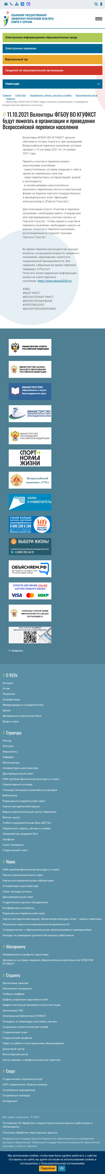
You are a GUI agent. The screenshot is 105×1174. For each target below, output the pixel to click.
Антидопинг (10, 1101)
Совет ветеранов (13, 844)
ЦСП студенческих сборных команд (25, 1084)
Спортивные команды (16, 1095)
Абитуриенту (15, 946)
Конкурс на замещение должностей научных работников (38, 935)
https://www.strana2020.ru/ (55, 281)
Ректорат (8, 746)
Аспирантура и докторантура (20, 768)
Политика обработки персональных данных (30, 1132)
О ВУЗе (11, 675)
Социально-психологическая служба (25, 1027)
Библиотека (10, 795)
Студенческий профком (17, 1038)
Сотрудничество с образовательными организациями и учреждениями (47, 929)
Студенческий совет (15, 850)
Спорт (10, 1071)
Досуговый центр (13, 1048)
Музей (6, 710)
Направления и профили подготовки (26, 954)
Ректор (7, 740)
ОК (62, 1168)
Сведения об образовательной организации (34, 70)
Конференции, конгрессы (18, 908)
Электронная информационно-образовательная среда (41, 37)
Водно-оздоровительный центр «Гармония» (30, 811)
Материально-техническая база (22, 715)
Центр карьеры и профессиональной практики (32, 1059)
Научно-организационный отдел (23, 875)
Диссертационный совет (18, 773)
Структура (13, 732)
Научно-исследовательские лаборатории (28, 880)
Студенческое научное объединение (25, 902)
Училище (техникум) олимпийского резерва (30, 790)
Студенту (13, 975)
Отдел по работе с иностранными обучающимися (33, 1043)
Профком (8, 839)
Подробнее (48, 1168)
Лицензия (9, 694)
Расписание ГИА (13, 1010)
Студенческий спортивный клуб (22, 1079)
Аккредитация (11, 699)
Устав (6, 688)
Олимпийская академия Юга (20, 833)
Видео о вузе (11, 721)
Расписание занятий (15, 983)
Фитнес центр (11, 817)
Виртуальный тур (16, 59)
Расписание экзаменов (17, 988)
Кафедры (8, 757)
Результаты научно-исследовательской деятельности (36, 924)
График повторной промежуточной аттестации (32, 1005)
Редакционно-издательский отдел (24, 801)
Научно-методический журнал (21, 806)
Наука (10, 861)
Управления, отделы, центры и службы (27, 828)
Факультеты (10, 751)
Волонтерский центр (15, 1054)
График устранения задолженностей (25, 999)
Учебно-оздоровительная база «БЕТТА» (27, 822)
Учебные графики (13, 994)
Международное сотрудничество (23, 704)
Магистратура (11, 762)
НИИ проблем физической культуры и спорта (31, 779)
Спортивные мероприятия (19, 1090)
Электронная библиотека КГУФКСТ (24, 1016)
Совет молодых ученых (17, 891)
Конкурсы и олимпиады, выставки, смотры (30, 1021)
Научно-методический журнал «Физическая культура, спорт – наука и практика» (52, 919)
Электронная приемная (20, 48)
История (8, 683)
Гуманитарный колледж (17, 784)
